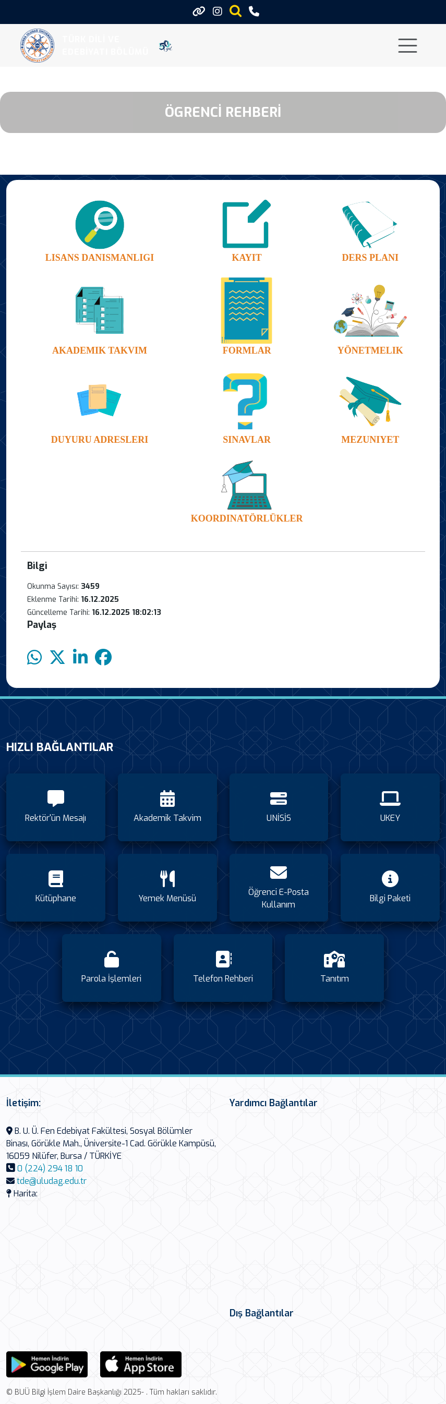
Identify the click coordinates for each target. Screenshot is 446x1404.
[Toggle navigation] (408, 45)
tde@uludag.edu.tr (52, 1181)
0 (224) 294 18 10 (50, 1168)
